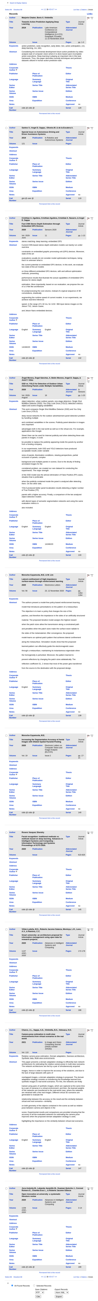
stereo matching (28, 241)
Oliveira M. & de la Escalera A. (60, 128)
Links (90, 14)
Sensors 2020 (50, 230)
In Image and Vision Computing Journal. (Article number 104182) (53, 1045)
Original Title (69, 80)
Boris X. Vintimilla (45, 17)
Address (13, 64)
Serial (68, 108)
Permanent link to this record (49, 113)
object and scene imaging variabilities (37, 405)
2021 (24, 1042)
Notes (11, 104)
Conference (71, 100)
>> (56, 9)
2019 (24, 28)
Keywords (13, 46)
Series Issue (37, 91)
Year (11, 28)
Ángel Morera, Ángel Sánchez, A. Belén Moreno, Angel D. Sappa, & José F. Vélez (51, 379)
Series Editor (12, 86)
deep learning (42, 241)
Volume (12, 42)
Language (13, 79)
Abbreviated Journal (71, 29)
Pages (68, 42)
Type (68, 22)
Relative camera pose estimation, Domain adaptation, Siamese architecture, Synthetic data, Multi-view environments (53, 1057)
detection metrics (75, 403)
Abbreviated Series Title (71, 86)
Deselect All (18, 10)
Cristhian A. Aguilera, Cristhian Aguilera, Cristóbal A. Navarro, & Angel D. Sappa (53, 219)
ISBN (34, 97)
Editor (68, 73)
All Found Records (22, 1286)
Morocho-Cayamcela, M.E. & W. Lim (37, 575)
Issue (34, 42)
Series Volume (12, 92)
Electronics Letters (52, 585)
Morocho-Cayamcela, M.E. (33, 735)
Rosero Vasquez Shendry (33, 832)
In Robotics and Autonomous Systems (54, 139)
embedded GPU (55, 241)
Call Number (12, 109)
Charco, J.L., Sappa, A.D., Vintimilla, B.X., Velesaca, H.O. (47, 1030)
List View (76, 10)
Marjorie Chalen (29, 17)
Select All (8, 10)
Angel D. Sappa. (38, 128)
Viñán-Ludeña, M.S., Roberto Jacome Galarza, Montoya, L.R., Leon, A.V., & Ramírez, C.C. (51, 930)
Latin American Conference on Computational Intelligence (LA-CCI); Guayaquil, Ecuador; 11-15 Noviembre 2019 (54, 33)
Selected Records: (44, 1286)
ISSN (11, 97)
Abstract (13, 52)
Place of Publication (37, 74)
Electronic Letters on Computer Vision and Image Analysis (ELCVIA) (53, 748)
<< (42, 9)
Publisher (13, 73)
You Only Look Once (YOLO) (55, 403)
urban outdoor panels (45, 401)
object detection (28, 401)
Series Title (37, 85)
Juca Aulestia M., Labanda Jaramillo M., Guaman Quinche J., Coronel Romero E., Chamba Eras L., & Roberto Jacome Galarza (52, 1189)
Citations (84, 10)
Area (11, 100)
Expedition (37, 100)
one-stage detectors (63, 401)
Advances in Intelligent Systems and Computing (54, 945)
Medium (69, 97)
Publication (37, 28)
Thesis (69, 68)
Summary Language (36, 80)
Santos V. (26, 128)
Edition (69, 91)
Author (12, 17)
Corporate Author (13, 69)
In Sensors (81, 390)
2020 (24, 230)
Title (11, 22)
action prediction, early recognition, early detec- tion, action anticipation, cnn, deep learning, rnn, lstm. (53, 47)
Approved (70, 104)
